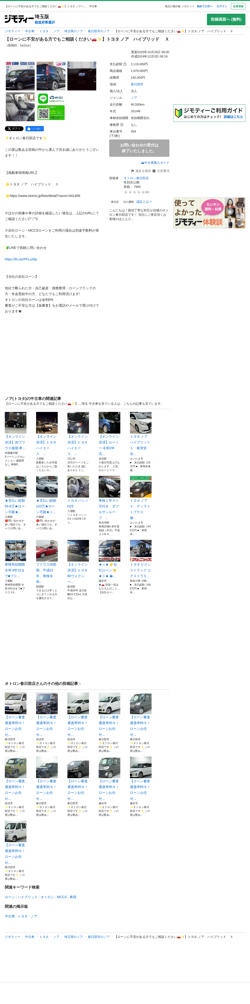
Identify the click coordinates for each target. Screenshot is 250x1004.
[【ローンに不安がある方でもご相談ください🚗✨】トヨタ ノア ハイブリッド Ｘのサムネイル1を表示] (20, 76)
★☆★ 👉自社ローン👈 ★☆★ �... (109, 559)
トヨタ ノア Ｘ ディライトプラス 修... (141, 498)
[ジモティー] (19, 19)
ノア (56, 31)
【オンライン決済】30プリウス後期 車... (15, 431)
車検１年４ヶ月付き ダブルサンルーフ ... (109, 498)
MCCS (62, 897)
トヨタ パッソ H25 (78, 492)
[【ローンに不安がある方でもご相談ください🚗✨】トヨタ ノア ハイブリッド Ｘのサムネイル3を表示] (81, 76)
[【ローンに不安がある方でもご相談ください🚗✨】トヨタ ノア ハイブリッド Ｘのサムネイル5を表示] (51, 106)
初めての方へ (205, 6)
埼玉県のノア (73, 31)
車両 (73, 897)
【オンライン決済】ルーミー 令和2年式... (109, 434)
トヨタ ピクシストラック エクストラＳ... (141, 559)
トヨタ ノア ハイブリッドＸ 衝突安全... (141, 434)
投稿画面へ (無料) (226, 19)
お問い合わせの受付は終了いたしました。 (139, 148)
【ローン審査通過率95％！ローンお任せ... (15, 714)
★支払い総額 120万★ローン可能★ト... (47, 495)
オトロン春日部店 (136, 178)
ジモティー (12, 31)
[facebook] (35, 128)
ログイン (222, 6)
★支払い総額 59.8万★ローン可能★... (15, 495)
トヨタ (44, 31)
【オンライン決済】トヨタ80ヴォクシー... (78, 562)
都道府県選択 (45, 22)
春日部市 (137, 84)
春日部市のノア (99, 31)
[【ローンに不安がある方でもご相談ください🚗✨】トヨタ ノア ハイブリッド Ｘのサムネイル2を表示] (51, 76)
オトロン (47, 897)
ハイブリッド (28, 897)
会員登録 (238, 6)
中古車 (29, 31)
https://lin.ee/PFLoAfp (21, 259)
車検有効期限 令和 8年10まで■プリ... (15, 559)
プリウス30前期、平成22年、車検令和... (47, 562)
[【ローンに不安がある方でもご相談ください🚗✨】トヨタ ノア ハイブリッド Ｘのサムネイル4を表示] (20, 106)
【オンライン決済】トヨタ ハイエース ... (47, 434)
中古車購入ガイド (155, 162)
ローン (10, 897)
